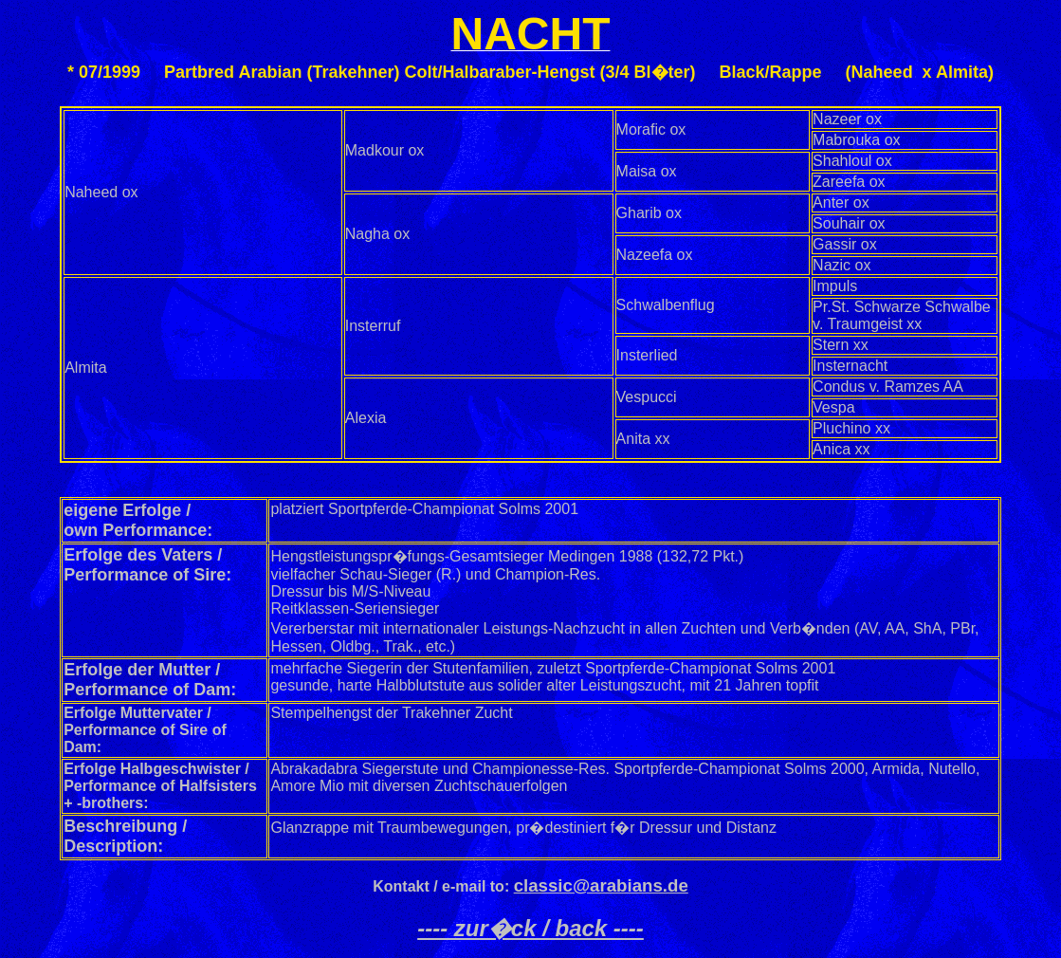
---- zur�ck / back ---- (530, 928)
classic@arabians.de (601, 885)
